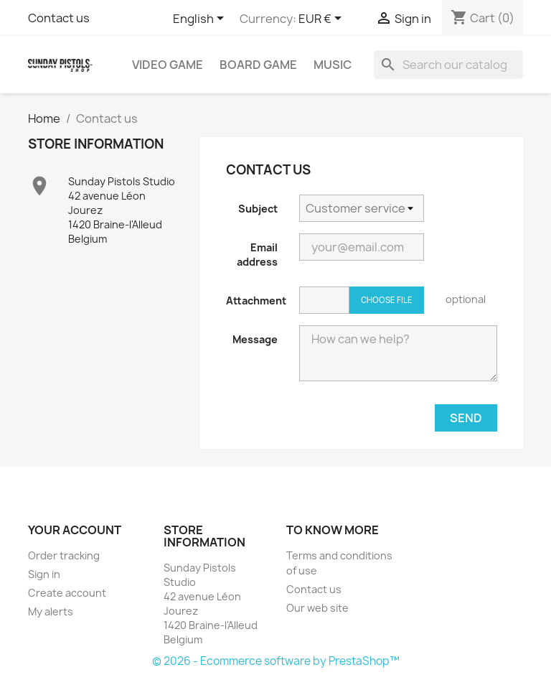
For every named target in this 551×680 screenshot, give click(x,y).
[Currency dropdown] (322, 19)
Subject (258, 208)
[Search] (448, 64)
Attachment (256, 300)
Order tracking (64, 555)
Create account (67, 593)
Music (333, 65)
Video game (167, 65)
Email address (257, 255)
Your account (74, 530)
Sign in (44, 574)
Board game (258, 65)
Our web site (317, 608)
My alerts (50, 611)
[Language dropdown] (201, 19)
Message (255, 339)
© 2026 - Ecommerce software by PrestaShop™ (276, 661)
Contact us (59, 18)
